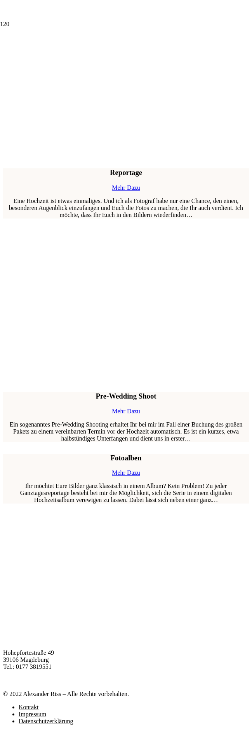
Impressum (32, 714)
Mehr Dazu (126, 187)
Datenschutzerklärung (46, 721)
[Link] (38, 77)
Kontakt (29, 707)
